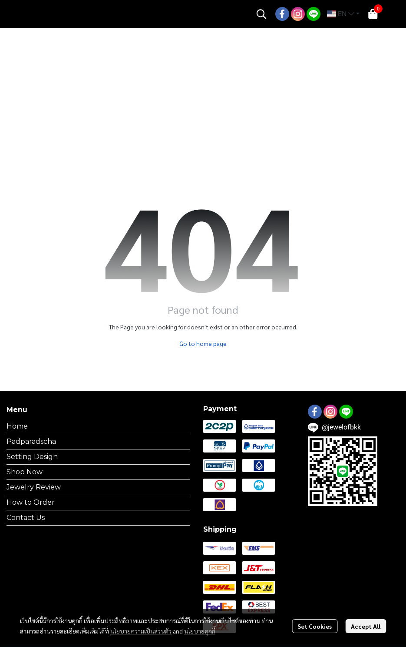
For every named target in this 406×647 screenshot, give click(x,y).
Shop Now (25, 472)
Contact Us (26, 517)
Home (17, 426)
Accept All (365, 626)
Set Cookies (314, 626)
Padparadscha (31, 441)
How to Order (31, 502)
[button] (261, 14)
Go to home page (203, 343)
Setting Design (32, 457)
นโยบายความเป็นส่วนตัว (141, 631)
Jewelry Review (34, 487)
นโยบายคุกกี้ (199, 631)
